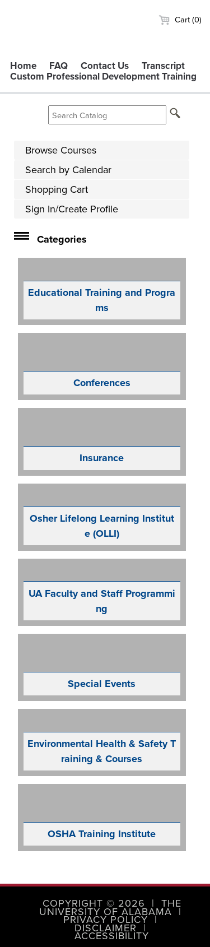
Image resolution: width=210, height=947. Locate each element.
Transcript (163, 66)
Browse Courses (60, 150)
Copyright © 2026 (94, 903)
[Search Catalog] (107, 114)
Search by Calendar (68, 170)
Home (23, 66)
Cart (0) (180, 19)
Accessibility (111, 936)
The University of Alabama (110, 907)
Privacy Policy (105, 919)
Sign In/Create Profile (71, 209)
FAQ (58, 66)
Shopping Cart (56, 189)
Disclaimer (105, 928)
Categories (62, 239)
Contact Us (105, 66)
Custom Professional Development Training (103, 76)
